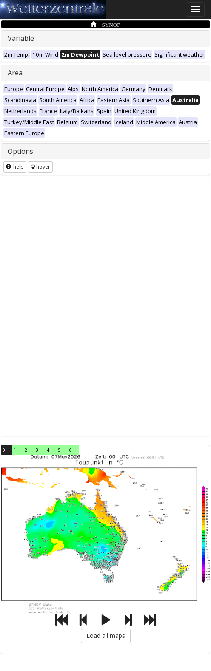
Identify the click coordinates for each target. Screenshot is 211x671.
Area (15, 72)
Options (20, 151)
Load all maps (105, 635)
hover (40, 166)
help (15, 166)
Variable (21, 38)
